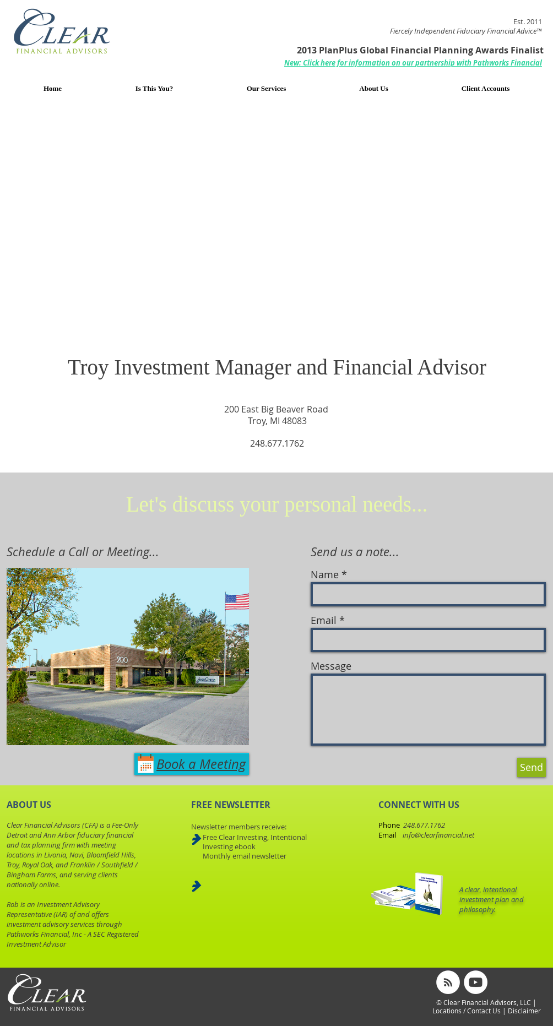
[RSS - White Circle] (448, 982)
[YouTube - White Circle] (475, 982)
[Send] (531, 767)
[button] (413, 63)
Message (331, 666)
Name (325, 574)
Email (324, 620)
